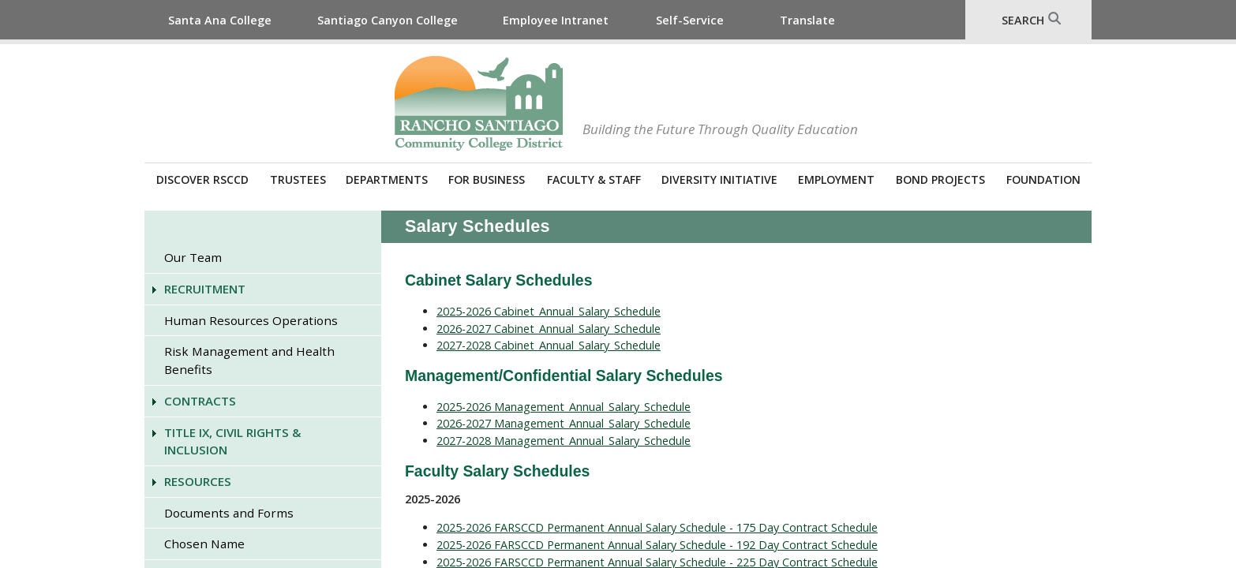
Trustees (298, 179)
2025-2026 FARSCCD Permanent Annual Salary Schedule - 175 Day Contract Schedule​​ (657, 527)
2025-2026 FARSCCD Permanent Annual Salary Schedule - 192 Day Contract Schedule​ (657, 544)
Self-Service (690, 20)
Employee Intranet (556, 20)
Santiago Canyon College (387, 20)
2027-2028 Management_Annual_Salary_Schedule (563, 440)
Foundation (1043, 179)
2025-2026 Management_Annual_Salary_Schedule (563, 406)
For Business (486, 179)
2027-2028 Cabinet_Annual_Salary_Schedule (548, 345)
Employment (836, 179)
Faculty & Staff (594, 179)
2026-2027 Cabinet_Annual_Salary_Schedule (548, 328)
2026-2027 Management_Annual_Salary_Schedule (563, 423)
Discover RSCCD (202, 179)
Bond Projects (940, 179)
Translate (807, 20)
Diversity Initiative (719, 179)
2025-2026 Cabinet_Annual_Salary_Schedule (548, 311)
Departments (387, 179)
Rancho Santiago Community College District (479, 103)
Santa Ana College (220, 20)
